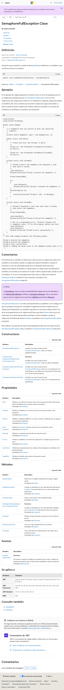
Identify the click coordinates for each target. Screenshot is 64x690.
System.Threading (21, 55)
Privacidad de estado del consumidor (24, 684)
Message (5, 433)
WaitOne (35, 297)
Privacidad (5, 684)
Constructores (7, 41)
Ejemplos (6, 35)
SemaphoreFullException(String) (13, 377)
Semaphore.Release (9, 277)
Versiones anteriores (35, 681)
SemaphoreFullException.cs (16, 60)
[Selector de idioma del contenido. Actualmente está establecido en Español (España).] (9, 676)
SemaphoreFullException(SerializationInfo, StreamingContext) (11, 359)
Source (5, 439)
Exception (19, 84)
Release (37, 65)
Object (11, 84)
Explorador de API (21, 17)
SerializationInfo (32, 510)
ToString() (6, 531)
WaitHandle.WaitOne (14, 294)
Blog (45, 681)
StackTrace (6, 448)
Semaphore (10, 291)
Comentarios (7, 38)
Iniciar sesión (58, 3)
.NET (10, 17)
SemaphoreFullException (36, 98)
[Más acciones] (60, 17)
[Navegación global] (2, 3)
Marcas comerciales (8, 687)
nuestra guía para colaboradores (39, 628)
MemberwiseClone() (9, 524)
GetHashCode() (7, 498)
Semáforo (9, 610)
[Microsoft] (32, 2)
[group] (32, 184)
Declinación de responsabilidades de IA (14, 681)
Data (4, 402)
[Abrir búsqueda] (51, 3)
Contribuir (54, 681)
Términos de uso (45, 684)
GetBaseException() (9, 487)
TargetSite (6, 456)
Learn (4, 17)
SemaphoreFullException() (42, 329)
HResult (5, 419)
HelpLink (5, 410)
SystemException (32, 84)
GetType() (6, 516)
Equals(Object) (7, 479)
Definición (6, 33)
